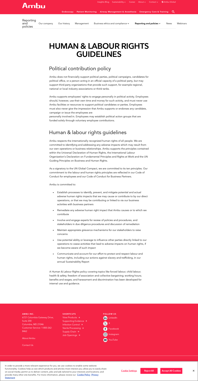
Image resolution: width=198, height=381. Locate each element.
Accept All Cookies (171, 371)
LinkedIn (110, 318)
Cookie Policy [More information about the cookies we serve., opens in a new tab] (83, 375)
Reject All (149, 371)
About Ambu (28, 338)
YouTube (110, 340)
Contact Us (27, 345)
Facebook (111, 329)
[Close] (194, 371)
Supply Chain (69, 331)
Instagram (111, 334)
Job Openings (70, 335)
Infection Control (71, 324)
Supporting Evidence (73, 321)
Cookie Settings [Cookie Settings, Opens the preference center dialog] (129, 371)
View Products (70, 317)
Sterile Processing (72, 328)
